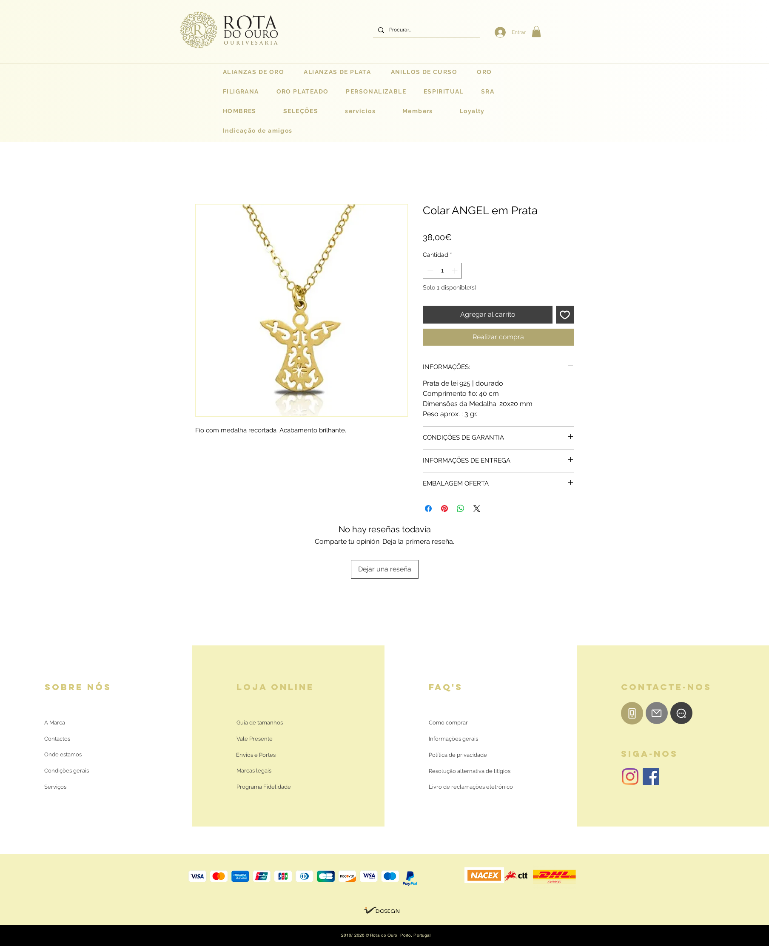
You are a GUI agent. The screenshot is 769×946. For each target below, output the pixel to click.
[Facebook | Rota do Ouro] (651, 776)
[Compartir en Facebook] (428, 508)
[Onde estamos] (64, 754)
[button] (536, 31)
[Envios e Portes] (256, 755)
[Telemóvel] (632, 713)
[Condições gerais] (66, 771)
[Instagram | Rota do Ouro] (630, 776)
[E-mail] (657, 713)
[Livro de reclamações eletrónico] (471, 787)
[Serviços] (55, 787)
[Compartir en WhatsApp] (461, 508)
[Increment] (455, 270)
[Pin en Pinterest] (444, 508)
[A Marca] (54, 722)
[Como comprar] (448, 722)
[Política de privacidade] (458, 755)
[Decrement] (429, 270)
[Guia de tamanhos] (259, 722)
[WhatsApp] (681, 713)
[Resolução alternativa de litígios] (469, 771)
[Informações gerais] (453, 739)
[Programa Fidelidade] (263, 787)
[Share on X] (477, 508)
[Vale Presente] (255, 739)
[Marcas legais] (253, 771)
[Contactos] (64, 739)
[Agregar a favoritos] (565, 315)
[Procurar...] (425, 30)
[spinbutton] (442, 270)
